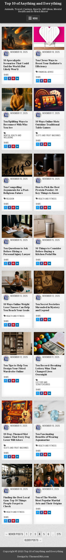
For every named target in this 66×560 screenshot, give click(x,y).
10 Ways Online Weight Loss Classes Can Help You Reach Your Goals (16, 307)
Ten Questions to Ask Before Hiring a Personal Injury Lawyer (16, 251)
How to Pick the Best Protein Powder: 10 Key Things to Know (47, 190)
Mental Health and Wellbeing (12, 136)
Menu (35, 18)
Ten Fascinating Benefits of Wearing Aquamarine (46, 437)
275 (59, 534)
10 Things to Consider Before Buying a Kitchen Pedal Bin (48, 251)
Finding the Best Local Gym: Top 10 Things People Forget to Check (16, 502)
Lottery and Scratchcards (43, 383)
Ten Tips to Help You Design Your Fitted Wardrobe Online (15, 368)
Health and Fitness (47, 199)
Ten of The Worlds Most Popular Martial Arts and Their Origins (48, 500)
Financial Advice (46, 72)
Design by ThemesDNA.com (33, 556)
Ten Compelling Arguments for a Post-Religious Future (16, 190)
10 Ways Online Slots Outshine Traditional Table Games (47, 124)
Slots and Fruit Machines (48, 135)
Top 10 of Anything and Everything (33, 3)
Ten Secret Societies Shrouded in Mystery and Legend (47, 307)
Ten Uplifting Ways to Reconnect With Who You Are (15, 124)
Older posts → (33, 540)
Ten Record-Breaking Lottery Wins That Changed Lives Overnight (48, 370)
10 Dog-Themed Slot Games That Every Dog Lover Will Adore (16, 437)
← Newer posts (14, 534)
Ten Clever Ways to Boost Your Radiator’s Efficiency (48, 63)
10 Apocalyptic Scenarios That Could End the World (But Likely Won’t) (16, 65)
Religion (10, 199)
